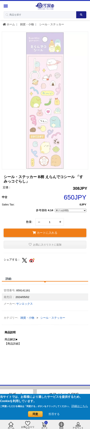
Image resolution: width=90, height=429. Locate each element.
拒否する (54, 414)
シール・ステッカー (51, 24)
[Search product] (81, 14)
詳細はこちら (79, 406)
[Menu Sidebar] (6, 6)
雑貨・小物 (26, 24)
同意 (35, 414)
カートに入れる (45, 232)
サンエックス (24, 303)
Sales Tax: (8, 204)
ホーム (9, 24)
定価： (7, 187)
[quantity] (49, 222)
